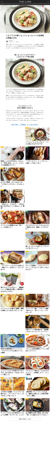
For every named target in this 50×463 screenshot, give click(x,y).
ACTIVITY (2, 168)
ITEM (26, 377)
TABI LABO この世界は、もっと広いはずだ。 (25, 124)
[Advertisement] (25, 443)
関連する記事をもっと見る (25, 419)
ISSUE (26, 211)
